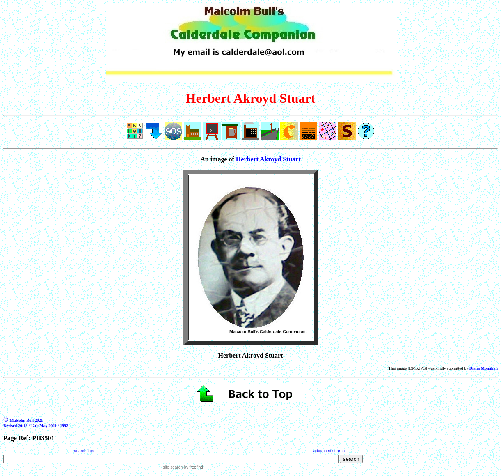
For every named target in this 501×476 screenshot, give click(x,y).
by (193, 467)
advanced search (329, 450)
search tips (84, 450)
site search (173, 467)
